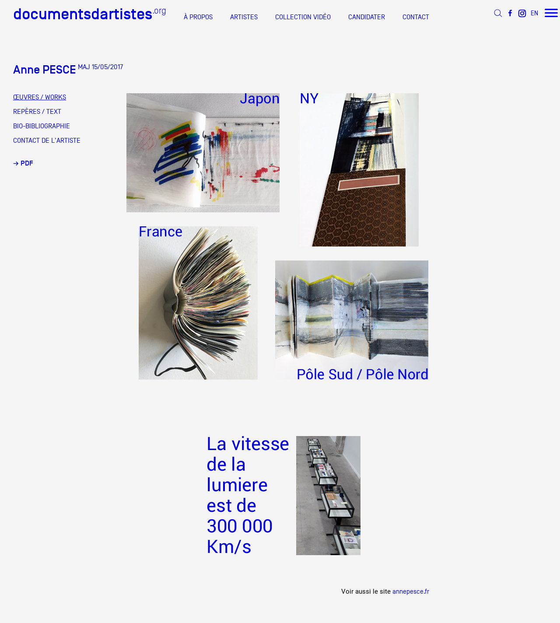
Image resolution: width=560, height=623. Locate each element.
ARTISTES (244, 17)
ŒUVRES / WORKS (39, 97)
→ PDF (23, 163)
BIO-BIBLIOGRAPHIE (41, 126)
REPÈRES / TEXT (37, 112)
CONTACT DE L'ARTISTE (46, 140)
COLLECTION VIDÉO (303, 17)
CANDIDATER (366, 17)
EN (534, 13)
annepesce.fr (410, 591)
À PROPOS (198, 17)
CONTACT (415, 17)
